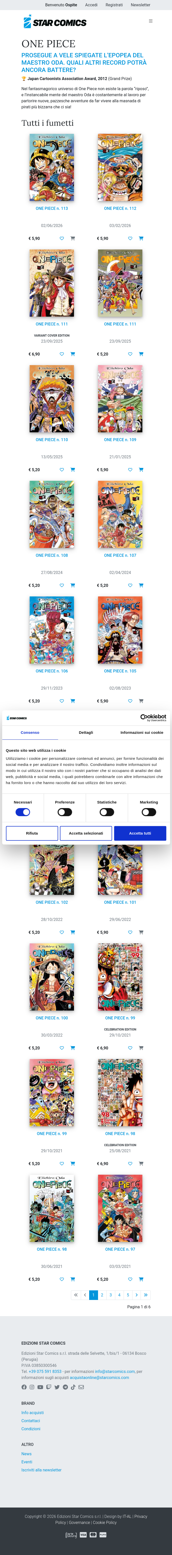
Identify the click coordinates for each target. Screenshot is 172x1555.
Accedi (91, 5)
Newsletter (140, 5)
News (27, 1453)
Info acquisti (33, 1412)
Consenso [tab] (30, 732)
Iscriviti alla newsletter (42, 1470)
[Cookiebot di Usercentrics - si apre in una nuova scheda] (144, 718)
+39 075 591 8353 (45, 1371)
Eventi (27, 1462)
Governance (79, 1522)
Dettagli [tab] (86, 732)
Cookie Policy (105, 1522)
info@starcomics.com (115, 1371)
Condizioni (31, 1428)
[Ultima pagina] (146, 1295)
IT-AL (127, 1516)
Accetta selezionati (86, 833)
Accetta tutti (140, 833)
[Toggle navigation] (151, 21)
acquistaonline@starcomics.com (99, 1377)
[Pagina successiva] (136, 1295)
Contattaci (31, 1420)
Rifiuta (32, 833)
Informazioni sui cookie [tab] (142, 732)
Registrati (114, 5)
